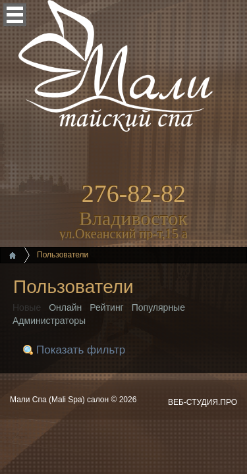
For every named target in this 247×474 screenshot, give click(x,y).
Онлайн (65, 307)
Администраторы (49, 320)
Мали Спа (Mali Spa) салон (60, 399)
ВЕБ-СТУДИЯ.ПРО (202, 402)
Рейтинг (106, 307)
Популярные (158, 307)
